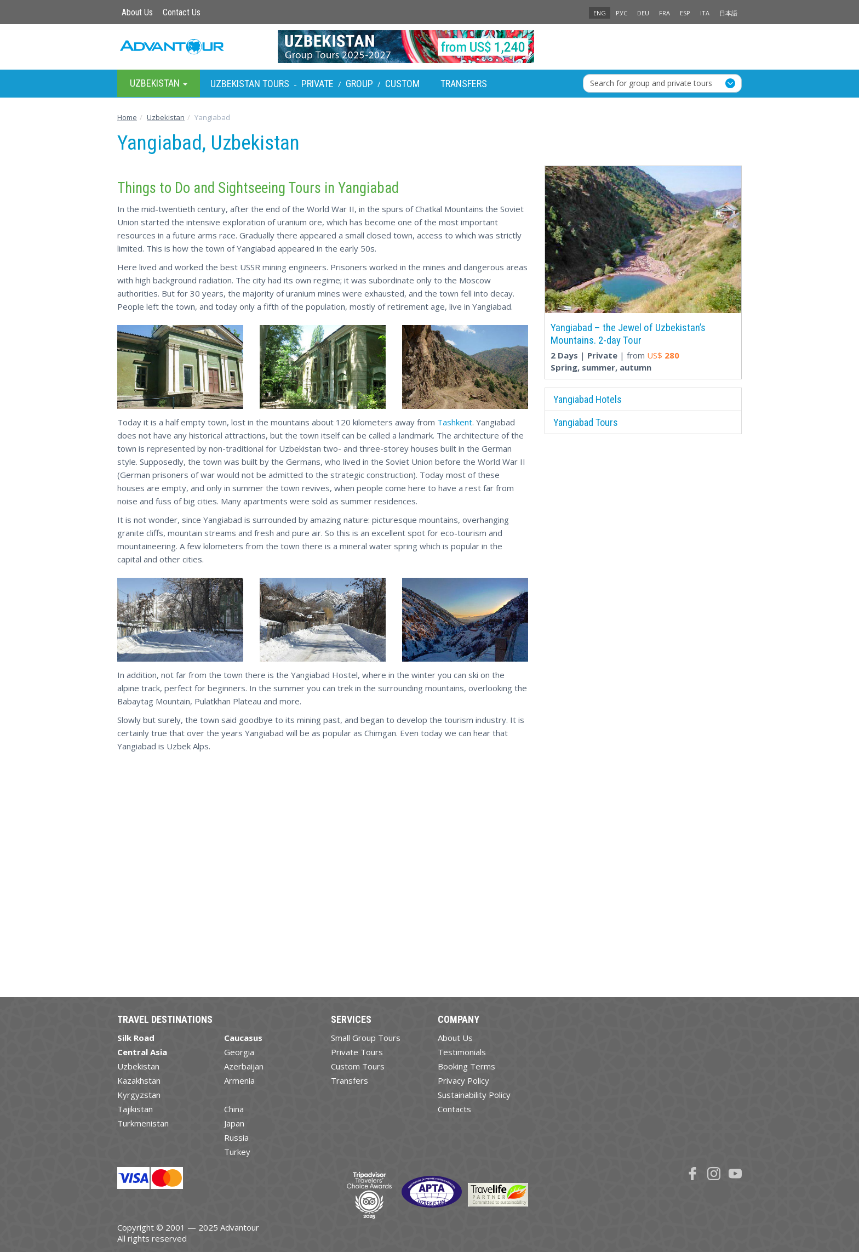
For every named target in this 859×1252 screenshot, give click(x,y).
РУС (621, 13)
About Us (137, 12)
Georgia (239, 1051)
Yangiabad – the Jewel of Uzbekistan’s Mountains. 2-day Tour (628, 333)
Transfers (463, 83)
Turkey (237, 1151)
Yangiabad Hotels (587, 399)
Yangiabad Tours (585, 422)
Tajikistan (135, 1108)
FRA (664, 13)
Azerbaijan (244, 1066)
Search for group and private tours (651, 83)
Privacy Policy (463, 1080)
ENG (599, 13)
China (234, 1108)
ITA (704, 13)
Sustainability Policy (474, 1094)
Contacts (454, 1108)
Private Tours (357, 1051)
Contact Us (182, 12)
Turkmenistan (143, 1123)
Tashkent (454, 422)
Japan (234, 1123)
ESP (685, 13)
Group (359, 83)
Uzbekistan (138, 1066)
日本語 (728, 13)
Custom (402, 83)
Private (317, 83)
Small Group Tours (365, 1037)
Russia (236, 1137)
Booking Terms (466, 1066)
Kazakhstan (139, 1080)
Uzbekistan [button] (158, 83)
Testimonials (462, 1051)
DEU (643, 13)
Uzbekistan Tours (249, 83)
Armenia (239, 1080)
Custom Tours (358, 1066)
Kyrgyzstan (139, 1094)
